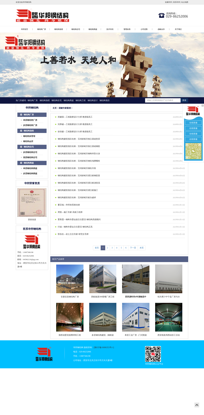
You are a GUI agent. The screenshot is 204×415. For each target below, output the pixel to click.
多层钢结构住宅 (29, 152)
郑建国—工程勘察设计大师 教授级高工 (75, 117)
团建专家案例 (65, 108)
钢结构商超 (94, 29)
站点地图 (184, 2)
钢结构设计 (93, 100)
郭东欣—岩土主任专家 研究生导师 (73, 234)
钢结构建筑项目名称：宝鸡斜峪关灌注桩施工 (78, 190)
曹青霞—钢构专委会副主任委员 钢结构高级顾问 (79, 219)
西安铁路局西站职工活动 (169, 335)
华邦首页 (27, 29)
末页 (142, 248)
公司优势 (147, 29)
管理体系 (130, 29)
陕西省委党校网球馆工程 (70, 335)
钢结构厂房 (43, 29)
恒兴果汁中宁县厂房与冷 (169, 297)
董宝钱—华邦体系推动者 (69, 205)
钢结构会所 (27, 141)
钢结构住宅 (77, 29)
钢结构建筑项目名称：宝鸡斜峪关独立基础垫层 (79, 139)
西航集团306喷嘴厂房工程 (102, 297)
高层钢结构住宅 (29, 157)
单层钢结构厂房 (29, 120)
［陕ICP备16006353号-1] (103, 347)
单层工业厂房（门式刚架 (136, 335)
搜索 (184, 100)
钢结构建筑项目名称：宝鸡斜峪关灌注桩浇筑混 (79, 183)
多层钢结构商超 (29, 173)
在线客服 (193, 123)
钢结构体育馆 (28, 136)
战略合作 (164, 29)
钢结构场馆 (60, 29)
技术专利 (112, 29)
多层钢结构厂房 (29, 125)
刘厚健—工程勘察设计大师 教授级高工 (75, 124)
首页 (97, 248)
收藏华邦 (168, 2)
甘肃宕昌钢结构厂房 (70, 297)
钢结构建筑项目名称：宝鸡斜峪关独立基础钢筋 (79, 146)
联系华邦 (176, 2)
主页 (55, 108)
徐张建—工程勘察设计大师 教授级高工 (75, 132)
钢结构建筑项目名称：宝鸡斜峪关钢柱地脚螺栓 (79, 161)
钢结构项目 (105, 100)
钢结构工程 (81, 100)
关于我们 (178, 29)
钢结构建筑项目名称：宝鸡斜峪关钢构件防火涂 (79, 154)
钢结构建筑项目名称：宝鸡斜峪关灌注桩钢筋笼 (79, 175)
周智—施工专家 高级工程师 (70, 212)
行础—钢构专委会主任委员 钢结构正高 (75, 227)
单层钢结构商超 (29, 168)
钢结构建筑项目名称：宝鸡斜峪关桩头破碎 (77, 197)
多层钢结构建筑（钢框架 (103, 335)
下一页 (133, 248)
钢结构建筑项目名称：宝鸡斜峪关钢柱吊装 (77, 168)
